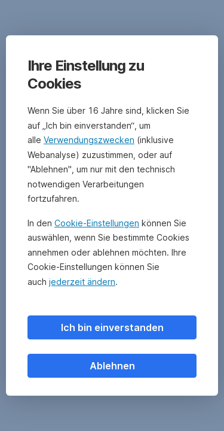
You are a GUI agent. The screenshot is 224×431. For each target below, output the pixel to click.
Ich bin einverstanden (112, 327)
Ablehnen (112, 366)
